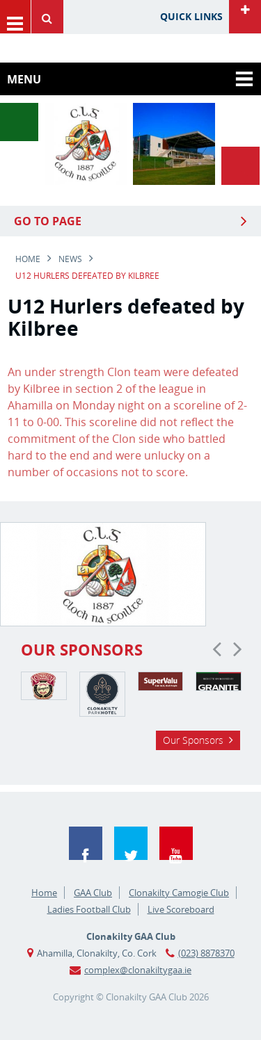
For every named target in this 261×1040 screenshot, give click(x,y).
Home (27, 259)
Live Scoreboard (181, 909)
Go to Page (47, 221)
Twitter (131, 843)
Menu (15, 16)
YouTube (176, 843)
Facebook (85, 843)
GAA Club (93, 892)
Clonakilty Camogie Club (179, 892)
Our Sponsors (193, 740)
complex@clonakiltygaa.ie (137, 970)
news (70, 259)
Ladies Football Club (89, 909)
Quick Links (191, 16)
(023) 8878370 (206, 953)
